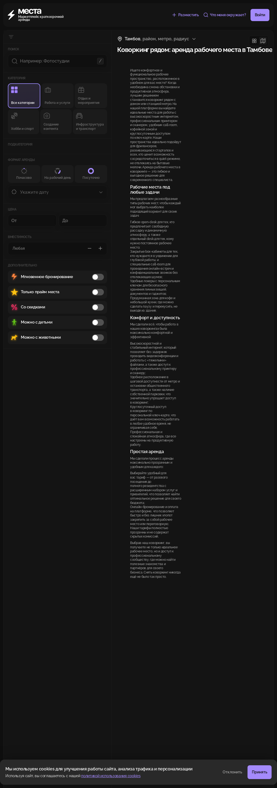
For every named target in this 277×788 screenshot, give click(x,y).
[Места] (36, 15)
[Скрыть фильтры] (11, 37)
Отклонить (232, 772)
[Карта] (263, 41)
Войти (260, 15)
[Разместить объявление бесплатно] (185, 15)
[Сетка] (254, 41)
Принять (259, 772)
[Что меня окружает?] (224, 15)
